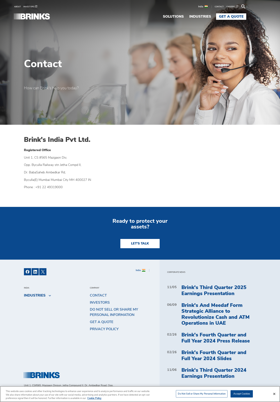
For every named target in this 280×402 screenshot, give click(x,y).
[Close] (274, 394)
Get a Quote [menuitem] (241, 16)
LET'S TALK (140, 243)
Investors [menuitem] (100, 302)
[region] (140, 394)
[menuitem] (28, 6)
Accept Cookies (241, 394)
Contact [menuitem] (98, 295)
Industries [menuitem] (210, 16)
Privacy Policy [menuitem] (104, 329)
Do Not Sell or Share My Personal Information (114, 312)
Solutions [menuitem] (183, 16)
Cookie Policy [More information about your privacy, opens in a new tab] (94, 398)
